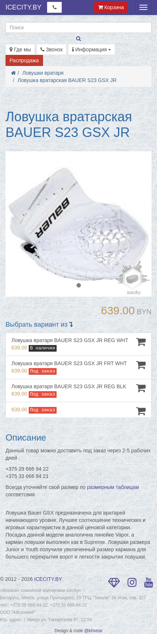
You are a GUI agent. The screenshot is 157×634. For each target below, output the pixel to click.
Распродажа (24, 60)
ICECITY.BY (24, 7)
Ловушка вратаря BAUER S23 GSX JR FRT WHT (78, 367)
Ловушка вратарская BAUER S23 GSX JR (67, 80)
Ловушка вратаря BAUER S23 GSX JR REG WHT (78, 344)
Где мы (20, 49)
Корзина (111, 7)
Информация (91, 49)
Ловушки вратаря (43, 73)
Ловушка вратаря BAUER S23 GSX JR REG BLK (78, 390)
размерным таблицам (113, 487)
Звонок (51, 49)
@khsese (93, 630)
